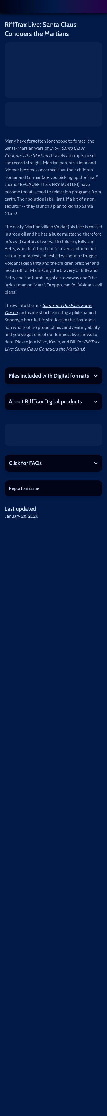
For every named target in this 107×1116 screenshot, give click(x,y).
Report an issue (24, 488)
